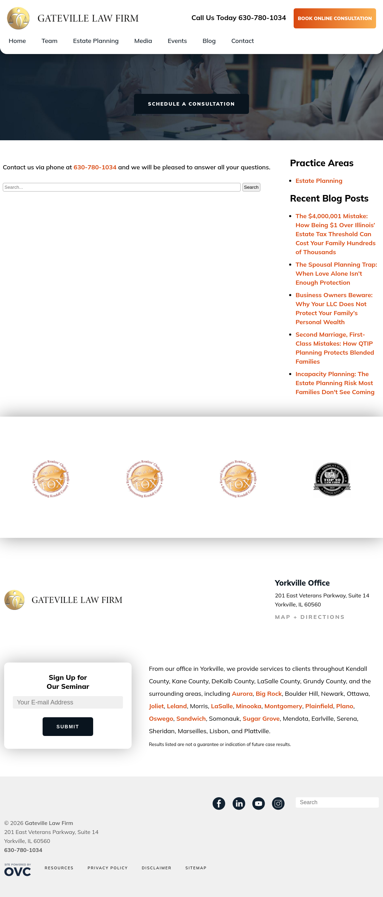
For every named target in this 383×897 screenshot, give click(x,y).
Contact (242, 41)
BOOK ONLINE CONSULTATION (335, 18)
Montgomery (283, 706)
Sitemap (196, 868)
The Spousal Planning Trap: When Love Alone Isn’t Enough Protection (336, 273)
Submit (67, 726)
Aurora (242, 694)
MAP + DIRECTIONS (310, 616)
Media (143, 41)
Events (177, 41)
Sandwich (191, 718)
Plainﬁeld (319, 706)
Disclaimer (156, 868)
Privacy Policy (108, 868)
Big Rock (269, 694)
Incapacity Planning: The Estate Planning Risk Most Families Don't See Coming (335, 383)
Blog (209, 41)
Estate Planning (96, 41)
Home (17, 41)
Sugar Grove (261, 718)
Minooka (248, 706)
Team (49, 41)
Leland (177, 706)
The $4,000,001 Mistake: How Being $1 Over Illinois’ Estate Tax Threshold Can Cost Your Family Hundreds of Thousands (336, 234)
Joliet (156, 706)
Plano (344, 706)
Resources (59, 868)
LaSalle (222, 706)
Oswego (161, 718)
